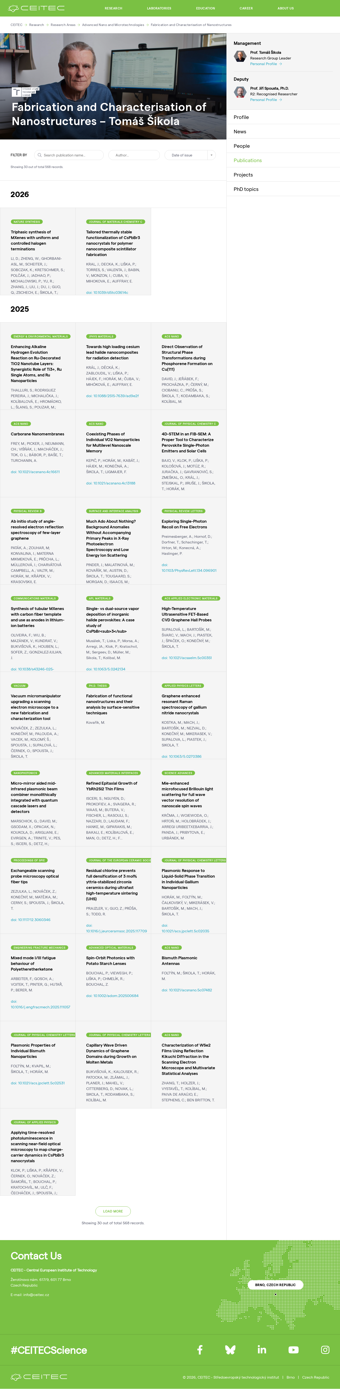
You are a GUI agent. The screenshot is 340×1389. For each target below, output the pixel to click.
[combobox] (190, 155)
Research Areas (63, 25)
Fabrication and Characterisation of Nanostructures (191, 25)
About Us (286, 8)
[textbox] (190, 155)
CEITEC (16, 25)
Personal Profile (266, 63)
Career (246, 8)
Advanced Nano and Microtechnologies (113, 25)
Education (205, 8)
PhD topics (246, 189)
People (242, 146)
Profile (241, 117)
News (240, 131)
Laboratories (159, 8)
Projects (243, 174)
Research (113, 8)
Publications (248, 160)
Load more (113, 1211)
